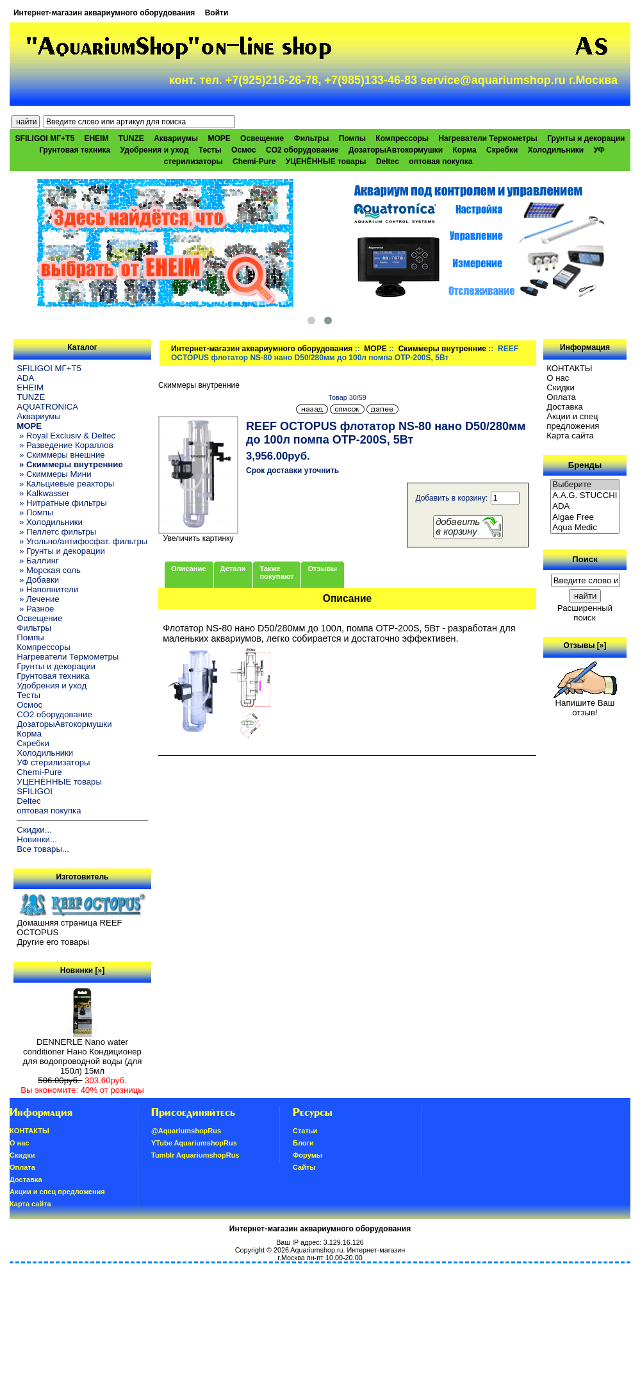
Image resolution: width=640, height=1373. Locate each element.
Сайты (304, 1167)
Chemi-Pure (254, 161)
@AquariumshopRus (186, 1131)
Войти (217, 12)
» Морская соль (49, 570)
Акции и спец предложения (572, 421)
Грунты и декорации (586, 138)
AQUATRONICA (47, 407)
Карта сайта (569, 435)
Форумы (307, 1155)
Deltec (387, 161)
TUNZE (131, 138)
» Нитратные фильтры (61, 503)
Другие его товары (53, 942)
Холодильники (556, 150)
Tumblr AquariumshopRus (195, 1155)
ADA (25, 378)
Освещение (262, 138)
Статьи (305, 1131)
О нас (557, 378)
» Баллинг (38, 560)
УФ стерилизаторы (53, 762)
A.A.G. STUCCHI (585, 495)
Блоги (303, 1143)
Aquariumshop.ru (316, 1250)
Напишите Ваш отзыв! (585, 703)
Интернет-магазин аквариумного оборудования (104, 12)
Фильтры (311, 138)
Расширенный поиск (584, 612)
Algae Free (585, 517)
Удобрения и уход (154, 150)
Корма (464, 150)
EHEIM (96, 138)
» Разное (35, 608)
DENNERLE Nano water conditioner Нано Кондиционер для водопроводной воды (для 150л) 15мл (82, 1052)
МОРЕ (375, 348)
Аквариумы (176, 138)
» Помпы (35, 512)
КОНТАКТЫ (569, 368)
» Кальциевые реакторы (65, 483)
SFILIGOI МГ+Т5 (44, 138)
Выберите (585, 484)
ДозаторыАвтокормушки (396, 150)
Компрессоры (402, 138)
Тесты (210, 150)
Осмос (243, 150)
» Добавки (38, 580)
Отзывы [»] (584, 645)
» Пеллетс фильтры (56, 532)
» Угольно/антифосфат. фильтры (82, 541)
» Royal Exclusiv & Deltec (66, 435)
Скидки (560, 387)
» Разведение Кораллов (65, 445)
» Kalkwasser (43, 493)
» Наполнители (47, 589)
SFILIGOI (35, 791)
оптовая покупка (440, 161)
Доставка (564, 407)
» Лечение (38, 599)
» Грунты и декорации (61, 551)
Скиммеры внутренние (442, 348)
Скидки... (34, 830)
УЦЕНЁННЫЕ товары (326, 161)
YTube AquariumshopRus (194, 1143)
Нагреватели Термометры (487, 138)
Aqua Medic (585, 527)
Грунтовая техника (74, 150)
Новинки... (37, 839)
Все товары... (43, 849)
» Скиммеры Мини (54, 474)
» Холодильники (50, 522)
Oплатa (561, 397)
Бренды (585, 465)
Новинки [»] (82, 970)
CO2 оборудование (302, 150)
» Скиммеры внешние (60, 455)
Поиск (585, 559)
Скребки (502, 150)
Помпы (352, 138)
